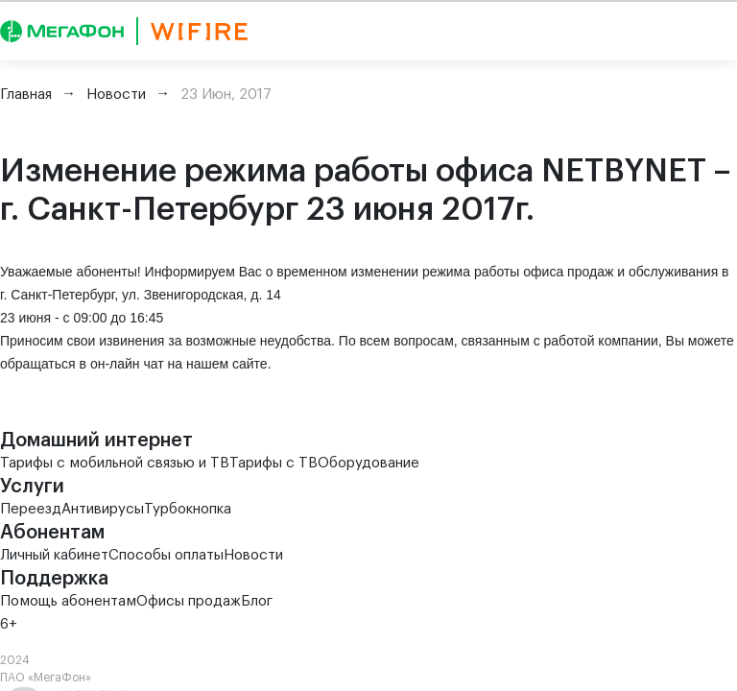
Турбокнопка (187, 509)
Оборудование (368, 463)
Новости (253, 555)
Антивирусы (102, 509)
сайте (250, 363)
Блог (257, 601)
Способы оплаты (166, 555)
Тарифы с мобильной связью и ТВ (114, 463)
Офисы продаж (188, 601)
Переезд (30, 509)
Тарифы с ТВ (273, 463)
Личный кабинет (54, 555)
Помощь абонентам (68, 601)
